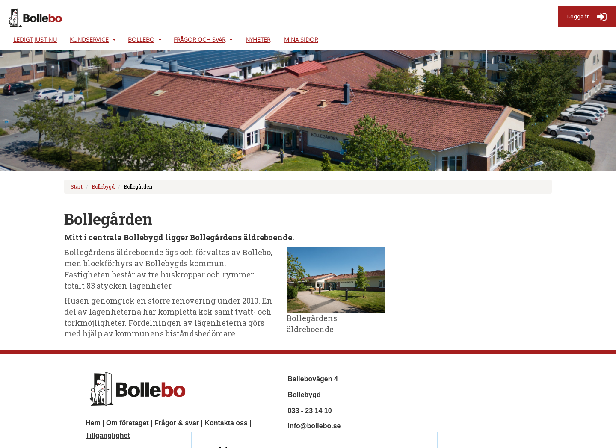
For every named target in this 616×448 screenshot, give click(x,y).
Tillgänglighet (108, 435)
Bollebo (141, 39)
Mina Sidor (301, 39)
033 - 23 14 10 (309, 410)
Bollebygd (103, 186)
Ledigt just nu (35, 39)
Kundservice (89, 39)
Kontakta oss (225, 423)
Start (77, 186)
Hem (93, 423)
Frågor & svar (176, 423)
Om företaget (127, 423)
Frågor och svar (199, 39)
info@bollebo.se (314, 426)
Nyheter (258, 39)
